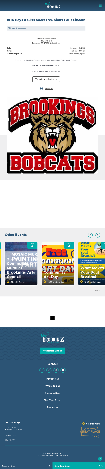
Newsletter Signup (52, 351)
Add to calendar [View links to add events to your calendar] (46, 79)
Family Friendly (73, 54)
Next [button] (97, 235)
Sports (82, 54)
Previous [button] (90, 235)
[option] (52, 135)
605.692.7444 (10, 440)
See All (97, 290)
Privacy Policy (62, 455)
